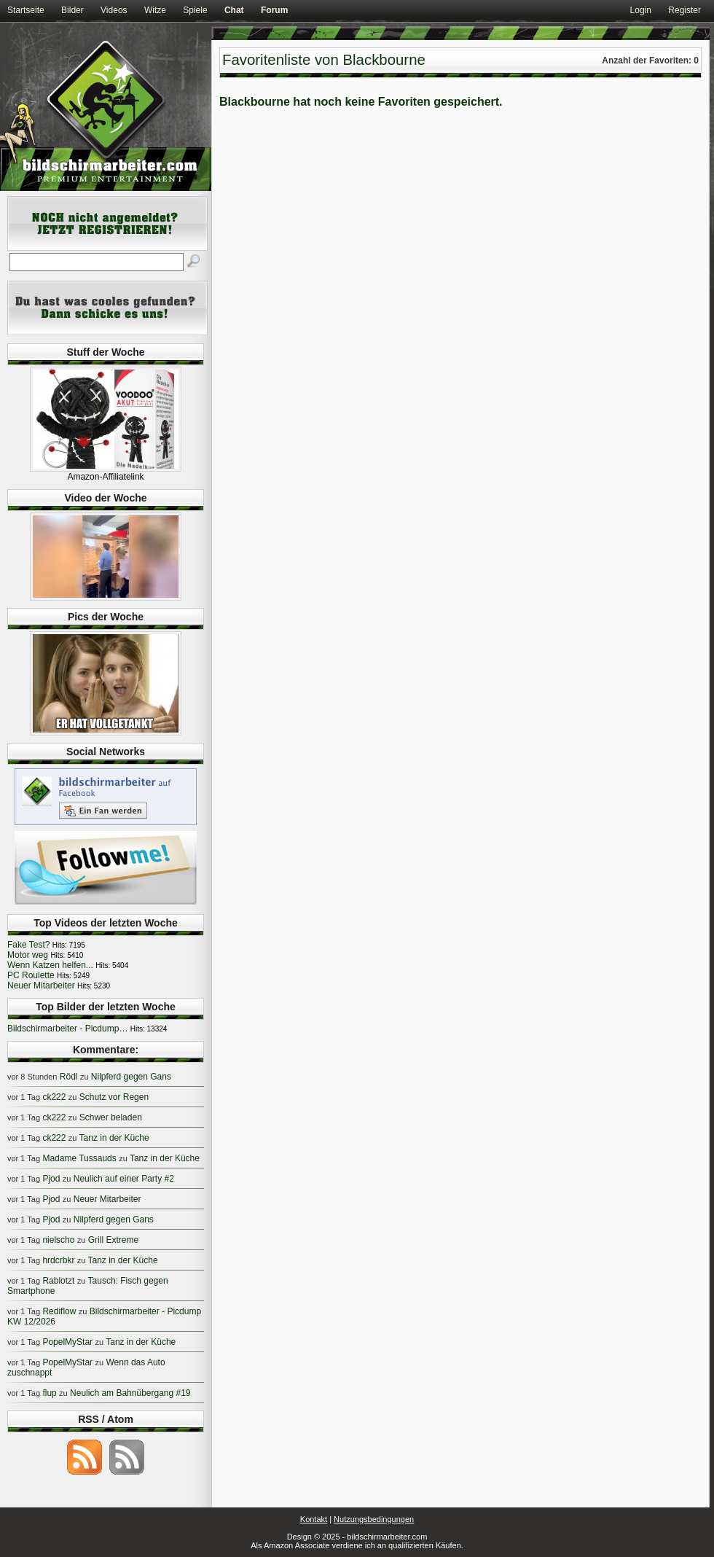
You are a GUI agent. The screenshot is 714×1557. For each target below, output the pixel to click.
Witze (155, 10)
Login (640, 10)
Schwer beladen (110, 1117)
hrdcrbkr (58, 1260)
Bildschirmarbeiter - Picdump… (67, 1028)
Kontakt (313, 1519)
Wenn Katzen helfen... (50, 965)
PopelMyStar (67, 1342)
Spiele (195, 10)
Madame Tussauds (79, 1158)
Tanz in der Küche (114, 1138)
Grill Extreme (113, 1240)
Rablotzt (58, 1281)
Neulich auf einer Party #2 (124, 1179)
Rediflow (59, 1311)
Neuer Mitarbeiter (41, 985)
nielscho (58, 1240)
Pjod (51, 1179)
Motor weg (27, 955)
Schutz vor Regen (114, 1097)
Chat (234, 10)
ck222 (54, 1097)
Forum (274, 10)
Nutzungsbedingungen (374, 1519)
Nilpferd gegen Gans (131, 1077)
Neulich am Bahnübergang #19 (130, 1393)
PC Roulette (31, 975)
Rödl (69, 1077)
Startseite (25, 10)
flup (49, 1393)
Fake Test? (28, 945)
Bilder (72, 10)
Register (684, 10)
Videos (114, 10)
